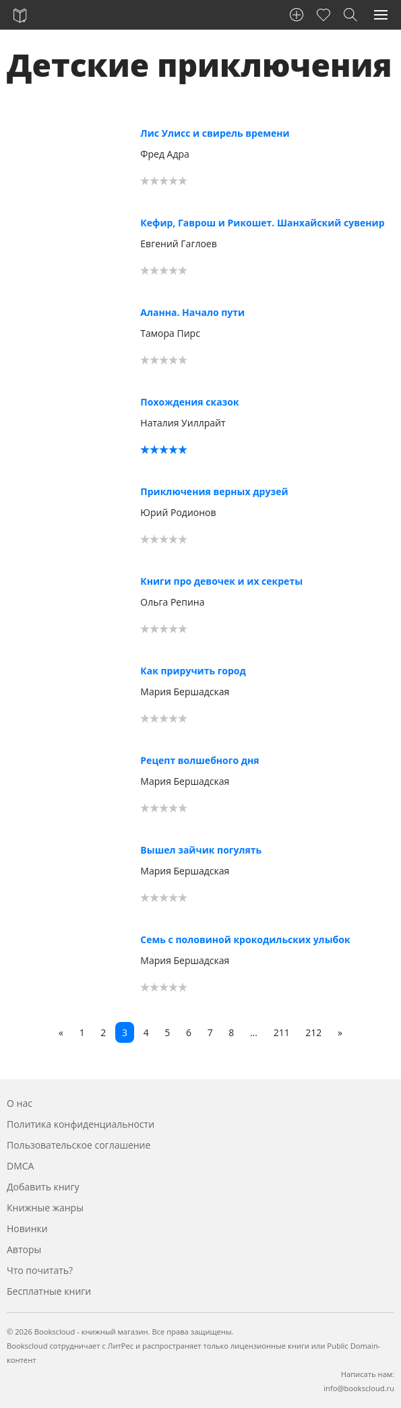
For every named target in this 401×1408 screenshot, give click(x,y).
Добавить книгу (43, 1186)
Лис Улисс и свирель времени (214, 133)
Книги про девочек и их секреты (221, 581)
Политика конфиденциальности (80, 1124)
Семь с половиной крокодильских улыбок (245, 939)
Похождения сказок (189, 401)
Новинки (27, 1228)
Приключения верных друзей (214, 491)
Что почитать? (40, 1270)
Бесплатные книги (49, 1291)
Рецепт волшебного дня (199, 760)
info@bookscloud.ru (358, 1388)
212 (313, 1032)
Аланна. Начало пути (192, 312)
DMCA (20, 1165)
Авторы (24, 1249)
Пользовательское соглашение (78, 1145)
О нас (19, 1103)
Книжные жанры (45, 1207)
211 (282, 1032)
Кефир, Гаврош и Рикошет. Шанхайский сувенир (262, 222)
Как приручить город (192, 670)
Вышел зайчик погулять (200, 849)
